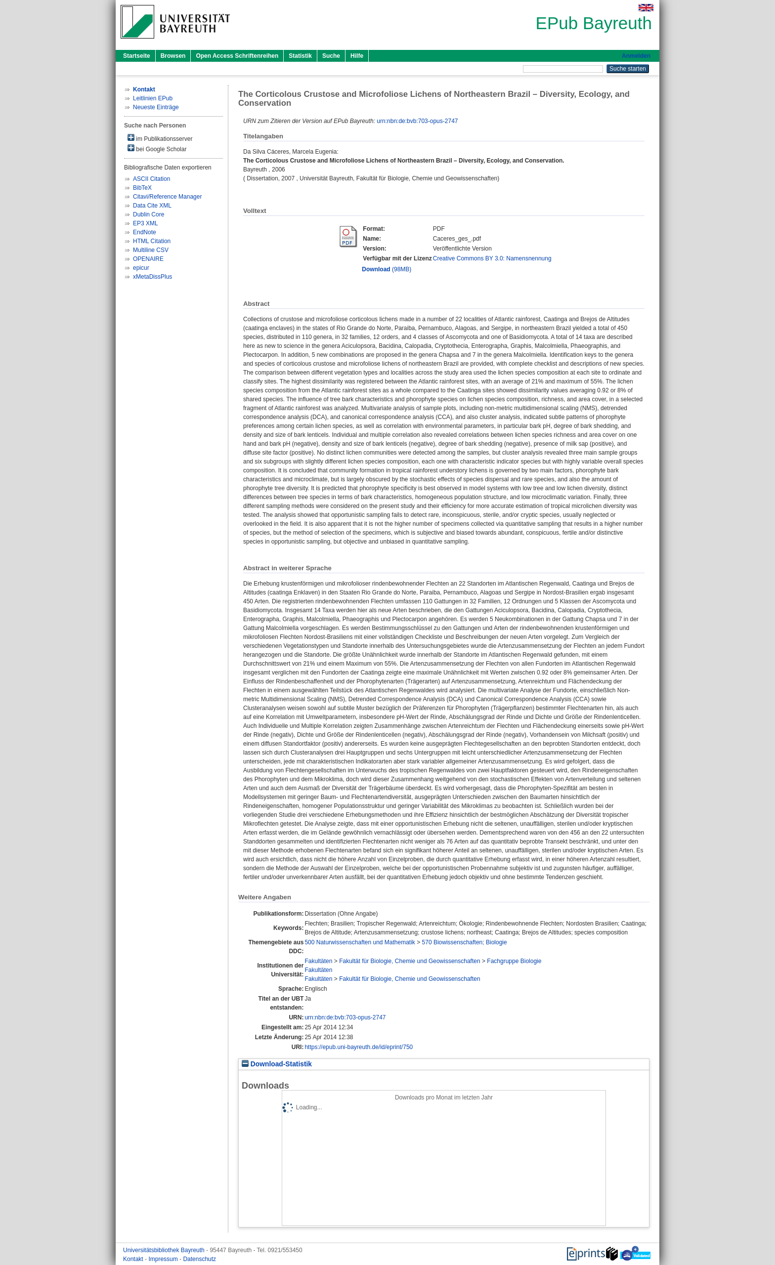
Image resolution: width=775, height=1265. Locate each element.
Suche (331, 55)
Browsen (173, 55)
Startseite (136, 55)
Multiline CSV (151, 250)
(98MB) (386, 269)
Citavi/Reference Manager (167, 196)
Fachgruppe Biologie (514, 961)
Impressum (163, 1259)
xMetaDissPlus (152, 276)
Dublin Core (148, 214)
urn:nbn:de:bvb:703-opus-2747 (417, 121)
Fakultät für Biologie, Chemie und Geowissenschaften (409, 961)
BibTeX (142, 187)
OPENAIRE (148, 258)
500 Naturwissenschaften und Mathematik (359, 942)
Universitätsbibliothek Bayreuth (164, 1250)
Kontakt (134, 1259)
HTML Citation (152, 241)
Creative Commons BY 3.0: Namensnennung (492, 258)
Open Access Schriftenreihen (237, 55)
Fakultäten (318, 961)
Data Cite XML (152, 205)
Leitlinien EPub (152, 98)
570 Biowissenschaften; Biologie (464, 942)
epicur (141, 267)
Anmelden (636, 55)
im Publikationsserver (160, 138)
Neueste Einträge (156, 107)
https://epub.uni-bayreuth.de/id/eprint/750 (358, 1047)
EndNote (144, 232)
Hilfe (356, 55)
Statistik (300, 55)
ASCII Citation (151, 178)
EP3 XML (145, 223)
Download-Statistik (277, 1064)
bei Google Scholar (157, 148)
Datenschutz (199, 1259)
